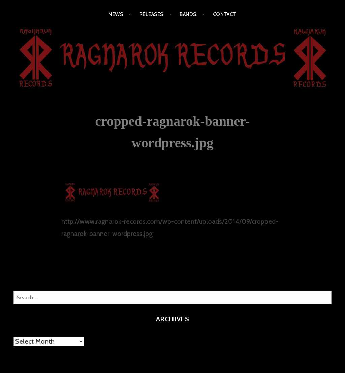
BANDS (188, 14)
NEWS (115, 14)
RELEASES (151, 14)
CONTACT (225, 14)
